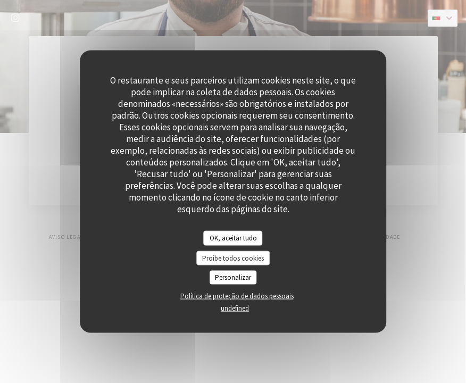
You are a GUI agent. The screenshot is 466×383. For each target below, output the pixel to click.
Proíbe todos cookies (233, 257)
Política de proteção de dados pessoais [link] (237, 295)
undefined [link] (235, 307)
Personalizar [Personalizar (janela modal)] (233, 277)
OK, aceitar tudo (233, 238)
